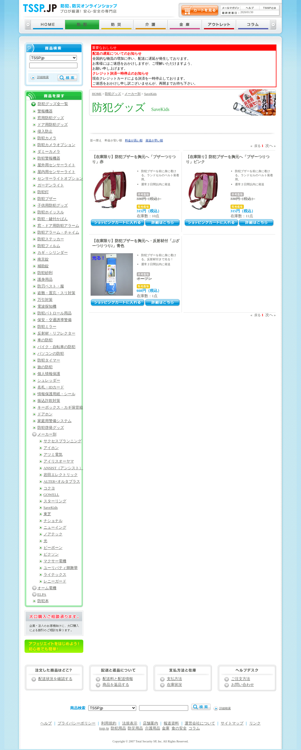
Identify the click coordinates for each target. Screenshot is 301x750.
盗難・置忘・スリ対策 (56, 293)
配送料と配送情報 (118, 679)
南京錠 (43, 259)
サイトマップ (232, 723)
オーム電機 (46, 588)
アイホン (51, 448)
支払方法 (174, 679)
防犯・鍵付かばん (52, 219)
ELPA (41, 595)
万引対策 (45, 300)
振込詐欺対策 (48, 401)
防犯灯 (43, 192)
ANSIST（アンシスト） (63, 468)
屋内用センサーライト (56, 172)
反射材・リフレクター (56, 333)
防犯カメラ (46, 138)
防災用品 (135, 728)
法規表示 (129, 723)
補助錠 (43, 266)
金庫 (165, 728)
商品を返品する (116, 685)
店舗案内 (150, 723)
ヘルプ (46, 723)
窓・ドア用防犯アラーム (58, 226)
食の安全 (179, 728)
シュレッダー (48, 381)
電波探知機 (46, 306)
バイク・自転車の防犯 (56, 347)
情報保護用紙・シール (56, 394)
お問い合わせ (242, 685)
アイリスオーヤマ (59, 461)
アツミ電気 (53, 455)
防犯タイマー (48, 360)
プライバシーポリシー (77, 723)
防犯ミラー (46, 327)
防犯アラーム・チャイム (58, 232)
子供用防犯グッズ (52, 205)
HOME (97, 93)
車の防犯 (45, 340)
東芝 (47, 514)
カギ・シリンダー (52, 253)
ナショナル (53, 521)
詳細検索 (43, 77)
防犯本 (43, 601)
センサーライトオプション (60, 179)
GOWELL (51, 495)
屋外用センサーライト (56, 165)
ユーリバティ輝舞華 (61, 568)
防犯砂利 (45, 273)
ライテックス (55, 575)
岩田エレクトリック (61, 475)
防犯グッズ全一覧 (53, 104)
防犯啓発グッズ (50, 428)
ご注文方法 (240, 679)
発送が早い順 (154, 140)
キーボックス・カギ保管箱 (60, 407)
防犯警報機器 (48, 158)
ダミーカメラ (48, 152)
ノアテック (53, 534)
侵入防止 (45, 131)
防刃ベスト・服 (50, 286)
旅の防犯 (45, 367)
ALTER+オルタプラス (62, 482)
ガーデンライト (50, 185)
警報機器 (45, 111)
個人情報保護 (48, 374)
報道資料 (171, 723)
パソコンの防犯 (50, 354)
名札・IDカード (50, 387)
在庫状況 (174, 685)
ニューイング (55, 527)
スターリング (55, 501)
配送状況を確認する (55, 679)
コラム (194, 728)
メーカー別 (132, 93)
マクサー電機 (55, 561)
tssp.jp (104, 728)
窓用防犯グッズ (50, 118)
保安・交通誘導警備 (54, 320)
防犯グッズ (113, 93)
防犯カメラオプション (56, 145)
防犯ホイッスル (50, 212)
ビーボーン (53, 548)
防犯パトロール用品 (54, 313)
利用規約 (108, 723)
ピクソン (51, 554)
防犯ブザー (46, 199)
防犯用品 (118, 728)
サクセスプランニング (63, 441)
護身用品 (45, 280)
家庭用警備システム (54, 421)
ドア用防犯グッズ (52, 125)
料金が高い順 (134, 140)
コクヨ (49, 488)
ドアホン (45, 414)
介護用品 (152, 728)
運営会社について (200, 723)
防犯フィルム (48, 246)
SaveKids (150, 93)
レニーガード (55, 581)
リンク (255, 723)
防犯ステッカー (50, 239)
